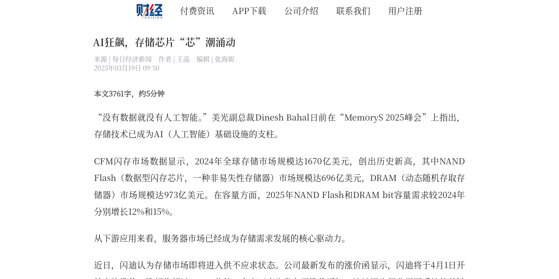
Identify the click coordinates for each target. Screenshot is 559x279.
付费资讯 (197, 10)
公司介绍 (301, 10)
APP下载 (249, 10)
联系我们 (353, 10)
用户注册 (405, 10)
